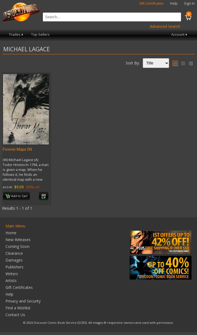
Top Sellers (40, 34)
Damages (14, 260)
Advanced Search (165, 26)
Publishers (14, 266)
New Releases (18, 239)
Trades (16, 34)
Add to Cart (16, 196)
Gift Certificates (151, 3)
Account (179, 34)
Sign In (189, 3)
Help (174, 3)
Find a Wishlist (18, 307)
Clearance (14, 253)
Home (10, 232)
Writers (11, 273)
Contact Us (15, 314)
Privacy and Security (23, 301)
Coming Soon (17, 246)
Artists (11, 280)
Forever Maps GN (17, 149)
